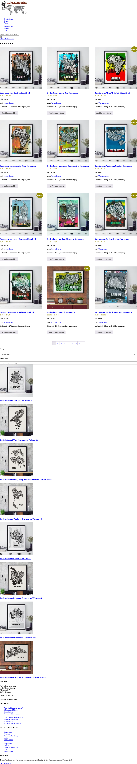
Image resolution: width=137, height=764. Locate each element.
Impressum (8, 732)
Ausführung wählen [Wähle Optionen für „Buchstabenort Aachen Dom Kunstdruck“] (9, 113)
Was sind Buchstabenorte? (13, 708)
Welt (6, 23)
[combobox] (68, 353)
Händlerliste (8, 712)
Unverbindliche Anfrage (12, 714)
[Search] (1, 37)
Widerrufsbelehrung (11, 736)
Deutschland (8, 19)
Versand (7, 734)
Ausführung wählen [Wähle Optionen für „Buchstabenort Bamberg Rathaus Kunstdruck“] (103, 259)
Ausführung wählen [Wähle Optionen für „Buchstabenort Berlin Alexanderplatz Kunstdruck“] (103, 332)
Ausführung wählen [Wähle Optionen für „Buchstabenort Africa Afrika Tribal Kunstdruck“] (103, 113)
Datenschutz (8, 740)
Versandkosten (9, 103)
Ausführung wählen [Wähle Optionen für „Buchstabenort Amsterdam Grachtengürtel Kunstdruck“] (56, 186)
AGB (6, 738)
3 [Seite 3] (61, 343)
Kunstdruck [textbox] (68, 354)
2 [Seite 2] (57, 343)
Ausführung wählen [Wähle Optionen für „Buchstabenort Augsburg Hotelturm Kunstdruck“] (9, 259)
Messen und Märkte (11, 710)
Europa (6, 21)
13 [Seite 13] (76, 343)
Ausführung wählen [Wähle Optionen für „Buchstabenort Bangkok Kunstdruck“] (56, 332)
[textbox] (68, 364)
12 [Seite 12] (72, 343)
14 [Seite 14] (79, 343)
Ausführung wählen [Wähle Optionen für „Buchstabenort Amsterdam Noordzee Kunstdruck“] (103, 186)
